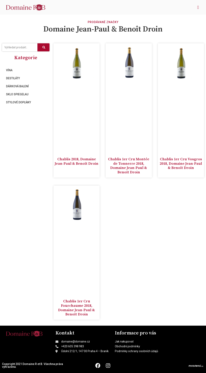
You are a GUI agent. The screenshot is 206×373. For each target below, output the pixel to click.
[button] (198, 7)
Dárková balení (17, 86)
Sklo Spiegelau (17, 94)
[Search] (43, 47)
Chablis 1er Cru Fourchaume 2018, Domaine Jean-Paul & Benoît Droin (76, 308)
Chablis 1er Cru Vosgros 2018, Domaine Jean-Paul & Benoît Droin (181, 163)
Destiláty (13, 78)
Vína (9, 70)
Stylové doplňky (18, 102)
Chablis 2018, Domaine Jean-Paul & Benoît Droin (76, 161)
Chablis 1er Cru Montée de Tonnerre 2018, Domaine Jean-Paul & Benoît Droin (128, 166)
